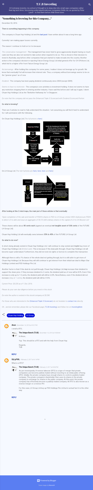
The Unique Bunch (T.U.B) (29, 333)
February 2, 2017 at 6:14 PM (30, 359)
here (40, 119)
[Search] (89, 5)
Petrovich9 (52, 485)
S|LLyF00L (16, 359)
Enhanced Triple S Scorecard (41, 301)
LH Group (30, 315)
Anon (14, 325)
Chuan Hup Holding (15, 315)
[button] (89, 19)
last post (43, 34)
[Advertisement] (46, 455)
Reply (14, 354)
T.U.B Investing (46, 4)
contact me (72, 301)
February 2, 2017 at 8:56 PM (49, 367)
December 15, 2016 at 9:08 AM (50, 333)
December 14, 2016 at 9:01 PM (27, 325)
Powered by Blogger (46, 480)
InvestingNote (77, 307)
